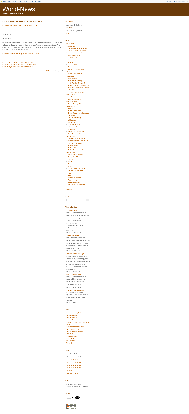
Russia (70, 166)
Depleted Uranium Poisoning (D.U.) (79, 85)
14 (80, 362)
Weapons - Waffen (74, 182)
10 (71, 362)
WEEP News (70, 341)
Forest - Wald (72, 97)
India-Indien (71, 115)
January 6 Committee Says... (75, 254)
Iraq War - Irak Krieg (74, 118)
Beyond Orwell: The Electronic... (31, 1)
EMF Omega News (72, 329)
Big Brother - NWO (74, 55)
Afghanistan (71, 46)
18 (73, 365)
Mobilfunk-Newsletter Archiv (75, 327)
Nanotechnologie (73, 145)
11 (73, 362)
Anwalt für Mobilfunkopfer (74, 331)
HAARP (70, 108)
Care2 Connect (72, 64)
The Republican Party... (73, 235)
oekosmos (69, 334)
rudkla (48, 71)
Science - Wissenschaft (75, 171)
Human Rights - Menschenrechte (78, 113)
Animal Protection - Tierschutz (77, 48)
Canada (70, 62)
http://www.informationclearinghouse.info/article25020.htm (21, 54)
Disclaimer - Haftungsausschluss (78, 87)
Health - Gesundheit (74, 111)
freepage (13, 1)
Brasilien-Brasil (72, 58)
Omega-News (70, 320)
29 (67, 370)
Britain (70, 60)
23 (69, 368)
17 (71, 365)
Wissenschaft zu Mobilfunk (76, 185)
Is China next (72, 120)
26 (76, 368)
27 (77, 368)
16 (69, 365)
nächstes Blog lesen (179, 1)
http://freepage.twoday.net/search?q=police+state (18, 62)
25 (73, 368)
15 (67, 365)
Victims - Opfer (72, 180)
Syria (69, 173)
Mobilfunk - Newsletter (75, 143)
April (76, 373)
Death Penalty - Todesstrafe (76, 83)
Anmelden (170, 1)
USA (19, 1)
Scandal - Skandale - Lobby (76, 168)
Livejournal (71, 129)
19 (76, 365)
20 (77, 365)
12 (76, 362)
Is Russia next (72, 127)
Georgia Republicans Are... (75, 274)
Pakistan (70, 159)
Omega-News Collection (75, 155)
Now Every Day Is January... (75, 290)
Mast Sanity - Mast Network (76, 131)
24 (71, 368)
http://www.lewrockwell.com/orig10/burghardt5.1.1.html (19, 25)
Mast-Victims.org (71, 336)
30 (69, 370)
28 (80, 368)
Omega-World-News (74, 157)
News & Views (72, 148)
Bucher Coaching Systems (74, 313)
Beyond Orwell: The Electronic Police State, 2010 (22, 22)
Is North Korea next (74, 124)
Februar (69, 373)
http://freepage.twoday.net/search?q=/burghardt (17, 67)
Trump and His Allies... (73, 210)
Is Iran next (71, 122)
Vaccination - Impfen (74, 178)
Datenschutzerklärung (75, 81)
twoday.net (6, 1)
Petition (70, 161)
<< (187, 1)
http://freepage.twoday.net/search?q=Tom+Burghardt (19, 64)
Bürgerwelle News (72, 315)
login (67, 33)
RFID (69, 164)
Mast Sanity (70, 338)
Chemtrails (71, 67)
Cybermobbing (72, 78)
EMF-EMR (71, 90)
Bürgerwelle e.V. (71, 318)
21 (80, 365)
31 (71, 370)
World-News (18, 9)
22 (67, 368)
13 (77, 362)
